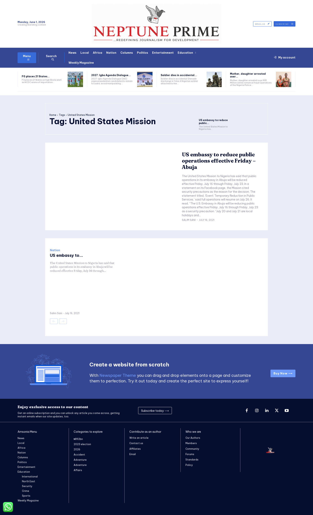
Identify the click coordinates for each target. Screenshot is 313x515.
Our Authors (192, 437)
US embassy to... (66, 255)
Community (192, 448)
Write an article (139, 437)
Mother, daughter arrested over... (248, 75)
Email (132, 454)
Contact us (136, 443)
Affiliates (135, 448)
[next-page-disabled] (63, 321)
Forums (189, 454)
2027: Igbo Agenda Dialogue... (111, 75)
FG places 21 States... (36, 76)
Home (52, 114)
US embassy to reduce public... (213, 121)
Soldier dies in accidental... (179, 75)
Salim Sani (189, 219)
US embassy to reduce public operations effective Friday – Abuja (219, 160)
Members (191, 443)
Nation (55, 250)
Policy (189, 464)
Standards (191, 459)
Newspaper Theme (117, 375)
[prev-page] (54, 321)
